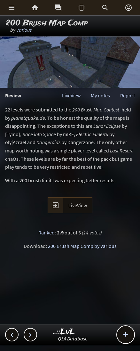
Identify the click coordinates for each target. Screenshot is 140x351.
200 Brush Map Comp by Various (82, 246)
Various (24, 30)
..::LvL (64, 332)
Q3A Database (73, 338)
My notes (100, 95)
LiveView (71, 95)
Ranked (46, 232)
